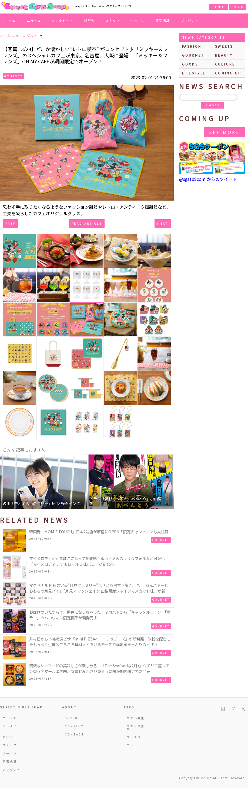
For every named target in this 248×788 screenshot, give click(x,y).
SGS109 (73, 718)
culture (225, 64)
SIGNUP (219, 7)
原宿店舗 (163, 20)
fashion (192, 46)
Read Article (87, 223)
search (212, 105)
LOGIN (238, 7)
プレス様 (134, 737)
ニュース (34, 20)
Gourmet (13, 76)
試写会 (89, 20)
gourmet (193, 55)
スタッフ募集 (136, 727)
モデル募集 (136, 718)
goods (190, 64)
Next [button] (167, 482)
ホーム (10, 20)
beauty (224, 55)
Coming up (228, 73)
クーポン (137, 20)
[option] (43, 482)
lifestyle (194, 73)
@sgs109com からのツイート (208, 179)
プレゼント (190, 20)
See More (224, 132)
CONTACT (74, 734)
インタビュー (62, 20)
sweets (224, 46)
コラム (132, 745)
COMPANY (74, 726)
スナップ (112, 20)
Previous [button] (7, 482)
